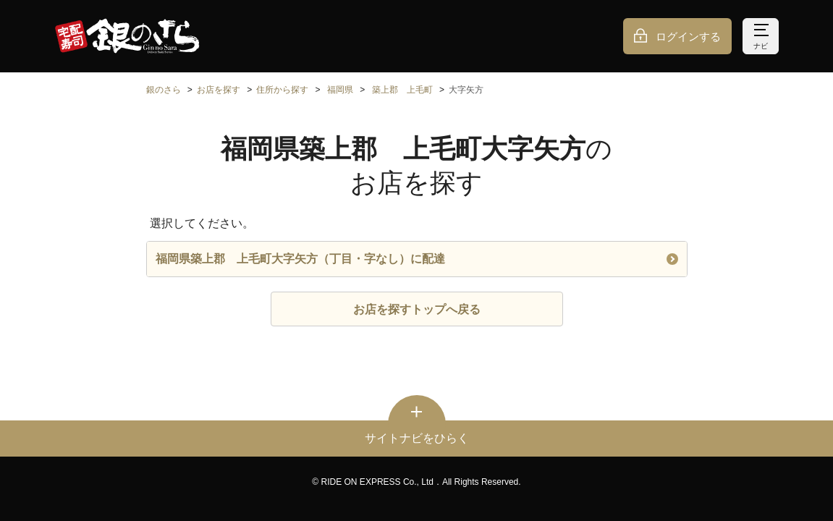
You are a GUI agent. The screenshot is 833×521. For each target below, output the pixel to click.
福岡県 (340, 90)
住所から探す (282, 90)
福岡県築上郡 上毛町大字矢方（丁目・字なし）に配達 (417, 259)
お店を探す (218, 90)
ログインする (688, 36)
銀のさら (163, 90)
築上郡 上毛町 (402, 90)
